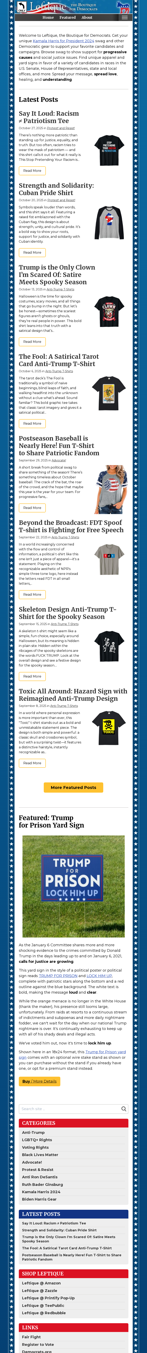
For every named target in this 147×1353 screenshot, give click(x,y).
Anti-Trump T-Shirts (60, 289)
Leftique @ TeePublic (43, 1305)
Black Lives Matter (40, 1155)
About (87, 17)
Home (48, 17)
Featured (67, 17)
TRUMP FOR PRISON (58, 976)
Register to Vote (38, 1344)
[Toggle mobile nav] (124, 17)
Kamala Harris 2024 (41, 1192)
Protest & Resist (37, 1169)
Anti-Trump (33, 1132)
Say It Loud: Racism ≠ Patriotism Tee (49, 117)
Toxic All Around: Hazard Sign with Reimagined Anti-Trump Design (73, 694)
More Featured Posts (73, 787)
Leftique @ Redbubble (44, 1313)
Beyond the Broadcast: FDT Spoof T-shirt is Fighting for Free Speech (71, 526)
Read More (32, 171)
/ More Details (39, 1081)
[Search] (123, 1108)
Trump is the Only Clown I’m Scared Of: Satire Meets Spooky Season (57, 274)
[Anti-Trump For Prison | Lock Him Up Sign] (73, 886)
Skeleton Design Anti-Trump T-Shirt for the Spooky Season (68, 613)
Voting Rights (35, 1147)
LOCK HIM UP (99, 976)
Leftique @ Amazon (41, 1283)
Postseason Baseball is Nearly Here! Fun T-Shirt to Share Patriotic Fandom (59, 445)
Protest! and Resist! (61, 128)
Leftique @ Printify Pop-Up (48, 1298)
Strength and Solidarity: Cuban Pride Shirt (56, 189)
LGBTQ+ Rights (37, 1140)
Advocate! (59, 460)
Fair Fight (31, 1337)
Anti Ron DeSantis (39, 1177)
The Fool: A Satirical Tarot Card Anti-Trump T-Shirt (59, 360)
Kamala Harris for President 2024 (63, 41)
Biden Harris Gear (39, 1199)
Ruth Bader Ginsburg (42, 1184)
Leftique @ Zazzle (39, 1291)
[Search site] (69, 1109)
